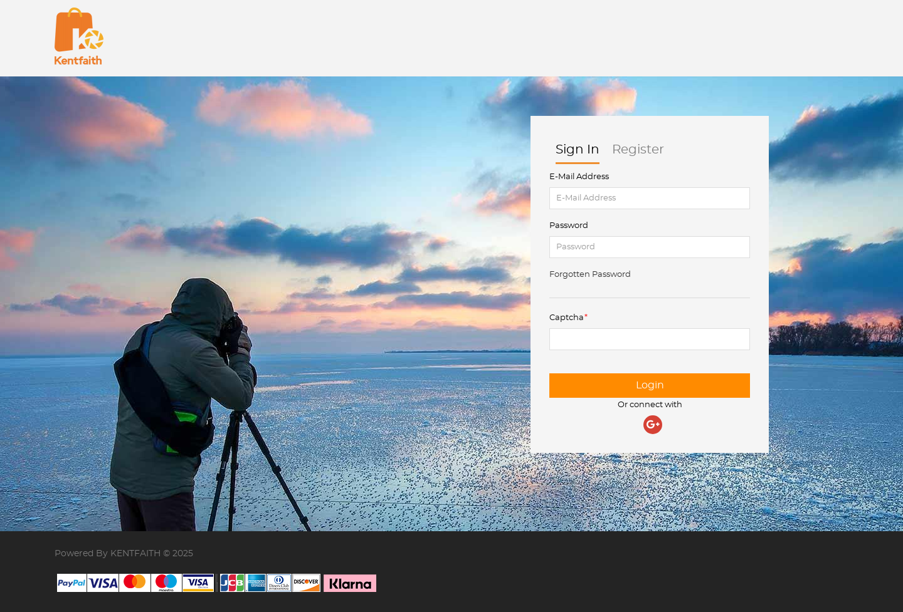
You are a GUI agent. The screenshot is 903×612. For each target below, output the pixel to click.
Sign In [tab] (577, 153)
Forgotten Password (590, 275)
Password (568, 226)
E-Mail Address (579, 177)
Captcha (566, 318)
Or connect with (650, 405)
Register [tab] (638, 153)
